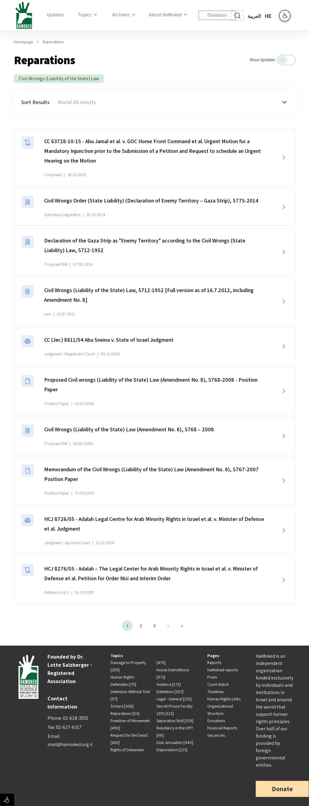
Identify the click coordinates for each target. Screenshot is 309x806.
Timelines (215, 691)
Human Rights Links (224, 699)
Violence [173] (168, 684)
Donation (217, 15)
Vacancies (216, 735)
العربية (254, 16)
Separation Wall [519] (174, 720)
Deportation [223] (171, 749)
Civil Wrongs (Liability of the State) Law (59, 78)
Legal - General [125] (174, 699)
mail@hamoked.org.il (70, 744)
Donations (216, 720)
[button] (154, 102)
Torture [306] (121, 706)
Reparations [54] (125, 713)
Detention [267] (169, 691)
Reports (214, 662)
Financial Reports (222, 728)
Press (212, 677)
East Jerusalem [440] (174, 742)
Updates (56, 14)
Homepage (23, 41)
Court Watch (218, 684)
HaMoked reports (222, 670)
